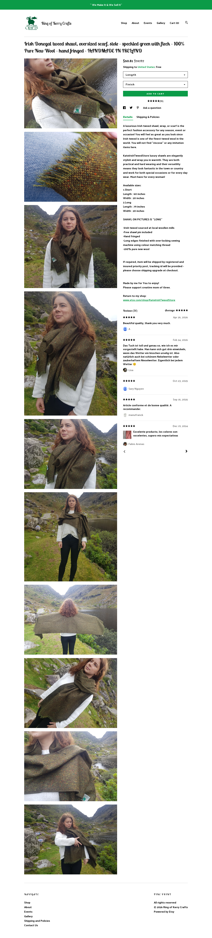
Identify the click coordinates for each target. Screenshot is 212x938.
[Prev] (124, 452)
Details (128, 116)
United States (146, 66)
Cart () (174, 22)
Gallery (161, 22)
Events (148, 22)
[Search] (186, 22)
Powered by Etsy (164, 911)
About (135, 22)
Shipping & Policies (147, 116)
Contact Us (31, 925)
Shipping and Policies (37, 920)
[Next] (186, 451)
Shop (124, 22)
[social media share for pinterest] (138, 107)
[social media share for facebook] (124, 107)
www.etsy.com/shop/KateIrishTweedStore (149, 300)
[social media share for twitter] (131, 107)
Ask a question (152, 107)
